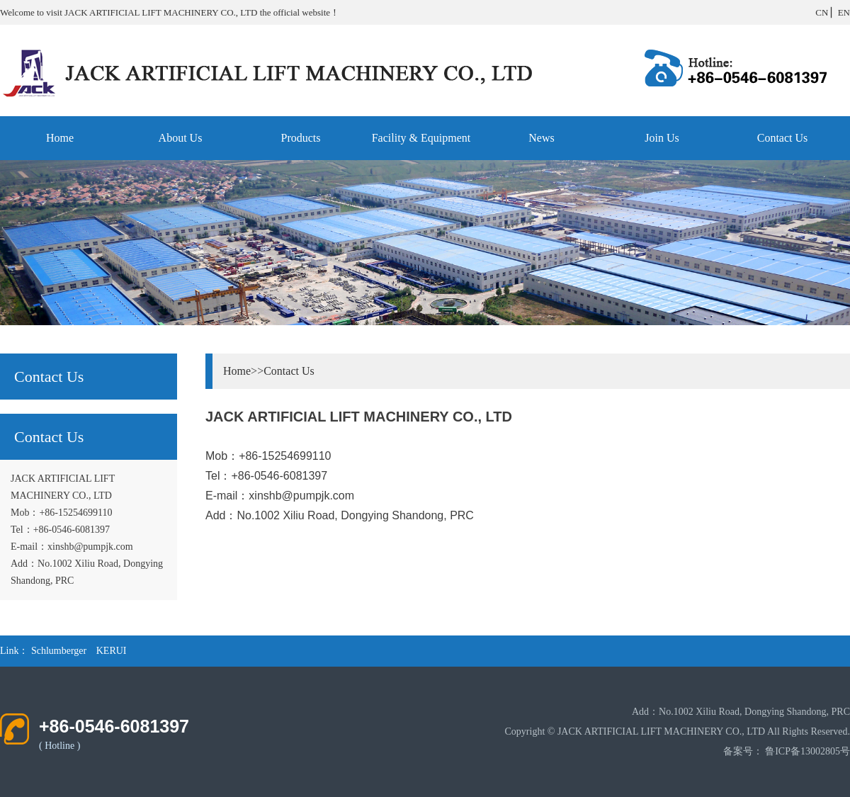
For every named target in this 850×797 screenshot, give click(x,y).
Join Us (662, 138)
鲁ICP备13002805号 (807, 751)
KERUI (111, 650)
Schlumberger (58, 650)
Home (60, 138)
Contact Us (782, 138)
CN (821, 12)
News (541, 138)
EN (844, 12)
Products (301, 138)
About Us (181, 138)
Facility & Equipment (421, 138)
